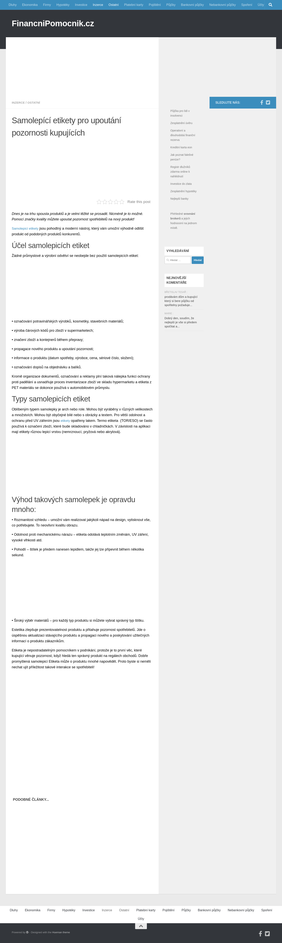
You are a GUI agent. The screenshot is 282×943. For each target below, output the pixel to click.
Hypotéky (63, 4)
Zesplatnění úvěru (181, 123)
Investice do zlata (181, 183)
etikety (66, 421)
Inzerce (98, 4)
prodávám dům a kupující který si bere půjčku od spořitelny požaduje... (180, 301)
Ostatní (113, 4)
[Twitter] (268, 102)
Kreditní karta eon (181, 147)
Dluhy (13, 4)
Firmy (47, 4)
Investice (81, 4)
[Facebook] (261, 102)
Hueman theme (61, 932)
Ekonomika (30, 4)
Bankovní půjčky (192, 4)
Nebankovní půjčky (222, 4)
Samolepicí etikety (26, 228)
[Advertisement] (82, 64)
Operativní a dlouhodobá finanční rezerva (182, 135)
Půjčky (170, 4)
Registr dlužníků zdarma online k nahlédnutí (180, 171)
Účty (261, 4)
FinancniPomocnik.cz (53, 23)
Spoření (246, 4)
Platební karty (133, 4)
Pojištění (155, 4)
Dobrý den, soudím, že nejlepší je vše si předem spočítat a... (180, 322)
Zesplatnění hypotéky (183, 191)
